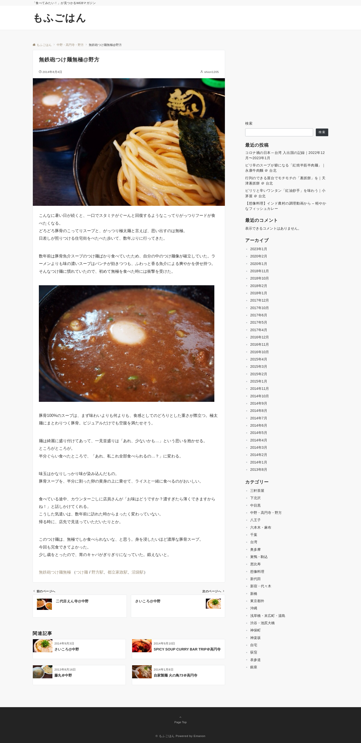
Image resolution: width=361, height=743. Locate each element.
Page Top (180, 719)
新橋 (253, 594)
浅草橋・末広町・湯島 (267, 616)
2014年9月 (258, 403)
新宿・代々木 (260, 586)
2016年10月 (259, 352)
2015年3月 (258, 366)
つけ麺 (82, 572)
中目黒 (255, 505)
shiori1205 (211, 71)
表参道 (255, 660)
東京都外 (257, 601)
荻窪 (253, 652)
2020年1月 (258, 264)
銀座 (253, 667)
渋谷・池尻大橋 (262, 623)
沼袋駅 (138, 572)
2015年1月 (258, 381)
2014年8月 (258, 411)
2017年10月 (259, 308)
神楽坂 (255, 638)
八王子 (255, 520)
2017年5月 (258, 322)
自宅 (253, 645)
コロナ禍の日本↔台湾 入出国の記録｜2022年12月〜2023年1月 (285, 155)
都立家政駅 (118, 572)
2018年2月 (258, 286)
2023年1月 (258, 249)
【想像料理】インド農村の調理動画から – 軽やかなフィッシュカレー (285, 206)
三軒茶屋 (257, 491)
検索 (249, 123)
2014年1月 (258, 462)
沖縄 (253, 608)
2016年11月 (259, 344)
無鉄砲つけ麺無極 (55, 572)
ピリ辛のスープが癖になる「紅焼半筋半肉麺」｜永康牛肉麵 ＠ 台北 (285, 167)
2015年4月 (258, 359)
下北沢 (255, 498)
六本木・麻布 (260, 527)
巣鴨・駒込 (259, 557)
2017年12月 (259, 300)
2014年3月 (258, 447)
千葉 (253, 535)
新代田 (255, 579)
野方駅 (98, 572)
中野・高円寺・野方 (266, 513)
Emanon (199, 735)
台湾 (253, 542)
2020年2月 (258, 256)
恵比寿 (255, 564)
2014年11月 (259, 389)
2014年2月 (258, 455)
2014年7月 (258, 418)
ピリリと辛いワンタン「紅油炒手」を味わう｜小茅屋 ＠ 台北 (285, 193)
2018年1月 (258, 293)
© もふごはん (165, 735)
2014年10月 (259, 396)
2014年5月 (258, 433)
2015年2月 (258, 374)
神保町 (255, 630)
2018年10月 (259, 278)
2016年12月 (259, 337)
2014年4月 (258, 440)
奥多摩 (255, 549)
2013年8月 (258, 470)
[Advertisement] (286, 81)
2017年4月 (258, 330)
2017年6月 (258, 315)
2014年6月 (258, 425)
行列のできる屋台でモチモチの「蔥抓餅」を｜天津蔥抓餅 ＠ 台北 (285, 180)
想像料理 (257, 572)
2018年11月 (259, 271)
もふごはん (59, 17)
